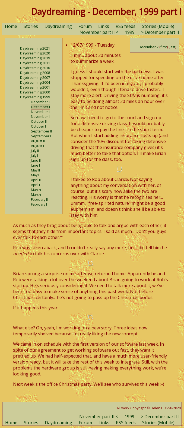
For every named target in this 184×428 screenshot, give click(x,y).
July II (35, 150)
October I (38, 126)
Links (103, 26)
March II (37, 189)
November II (40, 111)
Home (11, 26)
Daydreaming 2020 (35, 53)
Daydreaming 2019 (35, 58)
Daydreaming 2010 (35, 67)
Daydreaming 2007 (35, 77)
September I (41, 136)
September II (41, 131)
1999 (130, 32)
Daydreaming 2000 (35, 92)
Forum (85, 26)
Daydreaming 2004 (35, 82)
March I (37, 194)
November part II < (99, 32)
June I (35, 165)
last (172, 46)
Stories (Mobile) (158, 26)
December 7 (148, 46)
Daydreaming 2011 (35, 62)
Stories (31, 26)
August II (38, 140)
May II (35, 170)
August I (37, 145)
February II (39, 199)
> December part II (160, 32)
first (163, 46)
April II (36, 179)
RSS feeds (125, 26)
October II (39, 121)
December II (40, 101)
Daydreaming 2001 (35, 87)
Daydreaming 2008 (35, 72)
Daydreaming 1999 (35, 97)
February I (39, 204)
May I (35, 175)
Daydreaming (58, 26)
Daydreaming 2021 (35, 48)
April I (35, 184)
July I (34, 155)
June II (36, 160)
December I (40, 106)
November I (40, 116)
